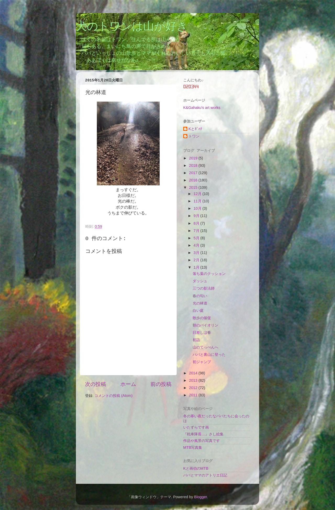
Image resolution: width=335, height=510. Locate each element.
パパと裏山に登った (209, 354)
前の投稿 (160, 384)
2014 (193, 373)
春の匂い (200, 296)
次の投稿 (95, 384)
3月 (197, 253)
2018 (193, 165)
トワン (193, 136)
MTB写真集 (192, 447)
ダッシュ (200, 281)
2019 (193, 158)
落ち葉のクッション (209, 273)
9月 (197, 216)
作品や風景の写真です (201, 441)
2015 (193, 187)
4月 (197, 245)
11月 (198, 201)
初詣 (196, 340)
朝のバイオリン (205, 325)
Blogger (200, 497)
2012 (193, 388)
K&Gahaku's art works (201, 108)
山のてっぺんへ (205, 347)
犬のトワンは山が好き (132, 27)
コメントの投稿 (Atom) (113, 395)
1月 (197, 267)
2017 (193, 173)
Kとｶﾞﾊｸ (195, 129)
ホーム (128, 384)
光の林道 (200, 303)
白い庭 (198, 310)
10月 (198, 208)
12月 (198, 194)
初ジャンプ (202, 362)
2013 (193, 380)
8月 (197, 223)
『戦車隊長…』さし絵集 (203, 434)
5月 (197, 238)
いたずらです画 (196, 427)
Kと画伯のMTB (195, 468)
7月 (197, 231)
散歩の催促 (202, 318)
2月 (197, 260)
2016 (193, 180)
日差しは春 (202, 332)
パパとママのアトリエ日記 (205, 475)
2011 (193, 395)
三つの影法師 (204, 288)
